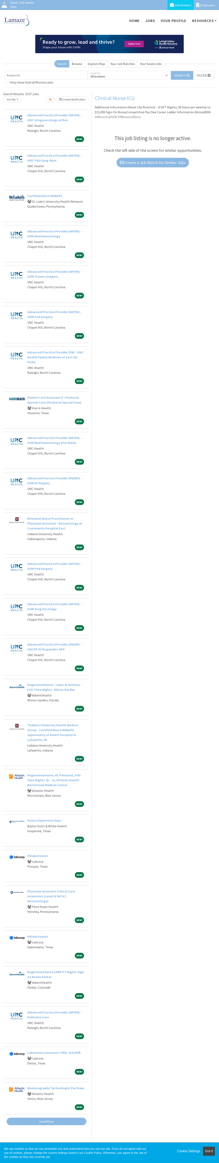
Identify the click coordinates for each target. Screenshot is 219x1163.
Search (61, 64)
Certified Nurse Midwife (44, 196)
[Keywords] (46, 75)
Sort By (11, 99)
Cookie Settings (188, 1151)
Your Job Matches (123, 64)
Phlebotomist (37, 856)
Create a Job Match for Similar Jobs (153, 162)
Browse (77, 64)
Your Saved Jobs (151, 64)
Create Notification (72, 99)
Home (134, 20)
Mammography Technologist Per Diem (55, 1088)
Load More (46, 1121)
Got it (209, 1151)
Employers (205, 5)
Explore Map (96, 64)
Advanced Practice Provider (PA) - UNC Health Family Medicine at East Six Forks (55, 357)
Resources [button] (202, 20)
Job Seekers (180, 5)
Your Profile (174, 20)
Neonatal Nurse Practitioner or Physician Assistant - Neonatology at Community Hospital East (54, 523)
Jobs (150, 20)
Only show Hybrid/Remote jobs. (32, 82)
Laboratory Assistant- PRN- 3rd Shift (54, 1053)
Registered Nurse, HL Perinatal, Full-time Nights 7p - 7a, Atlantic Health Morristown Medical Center (54, 780)
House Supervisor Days (44, 820)
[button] (203, 75)
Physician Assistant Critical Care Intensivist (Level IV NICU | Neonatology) (51, 896)
